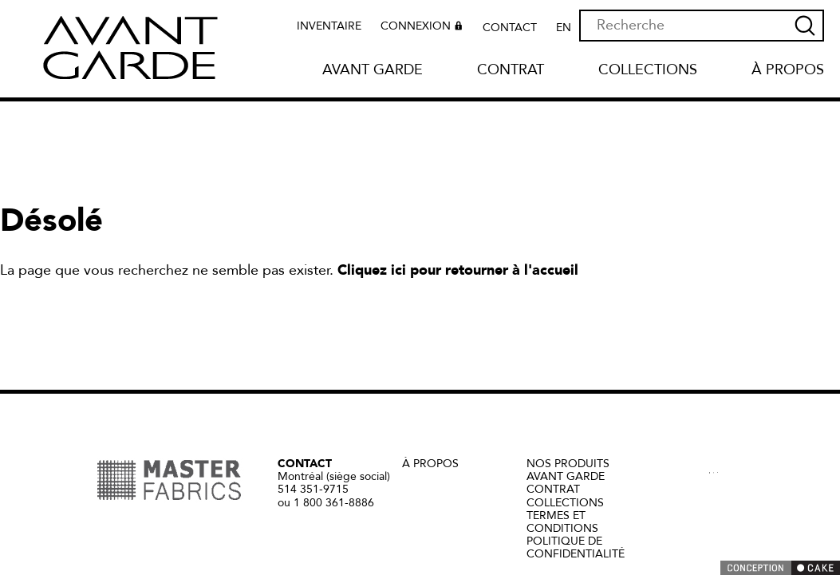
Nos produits (567, 463)
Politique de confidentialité (575, 547)
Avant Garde (372, 70)
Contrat (510, 70)
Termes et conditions (562, 522)
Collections (647, 70)
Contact (510, 28)
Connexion (424, 28)
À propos (787, 70)
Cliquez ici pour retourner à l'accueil (457, 270)
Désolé (51, 221)
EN (563, 28)
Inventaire (329, 26)
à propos (430, 463)
